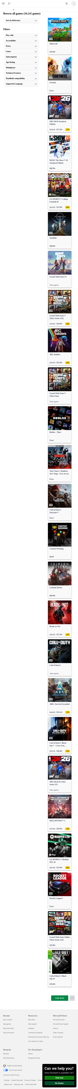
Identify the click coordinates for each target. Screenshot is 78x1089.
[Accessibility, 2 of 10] (21, 41)
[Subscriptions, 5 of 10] (21, 57)
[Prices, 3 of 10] (21, 46)
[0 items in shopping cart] (67, 3)
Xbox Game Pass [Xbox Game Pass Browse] (8, 1028)
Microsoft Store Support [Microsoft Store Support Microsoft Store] (61, 1024)
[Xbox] (7, 9)
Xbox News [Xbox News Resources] (31, 1019)
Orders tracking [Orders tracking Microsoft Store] (58, 1032)
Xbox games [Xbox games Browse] (7, 1024)
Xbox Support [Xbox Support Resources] (32, 1024)
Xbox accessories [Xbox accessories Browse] (8, 1032)
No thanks (59, 1083)
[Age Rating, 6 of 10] (21, 62)
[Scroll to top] (72, 998)
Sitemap (6, 1080)
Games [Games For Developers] (30, 1053)
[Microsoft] (39, 2)
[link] (59, 36)
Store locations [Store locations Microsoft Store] (58, 1037)
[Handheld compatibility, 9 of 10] (21, 78)
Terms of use (42, 1080)
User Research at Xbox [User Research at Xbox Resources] (35, 1041)
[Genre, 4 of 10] (21, 51)
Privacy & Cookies (30, 1080)
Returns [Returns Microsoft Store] (55, 1028)
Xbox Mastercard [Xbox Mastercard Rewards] (8, 1058)
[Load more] (59, 998)
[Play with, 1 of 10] (21, 35)
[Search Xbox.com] (9, 3)
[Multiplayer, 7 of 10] (21, 68)
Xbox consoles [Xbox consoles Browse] (7, 1019)
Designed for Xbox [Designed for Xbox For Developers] (34, 1058)
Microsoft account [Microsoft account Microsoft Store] (59, 1019)
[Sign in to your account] (74, 3)
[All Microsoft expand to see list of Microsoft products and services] (3, 3)
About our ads (18, 1084)
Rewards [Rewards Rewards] (6, 1053)
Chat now (59, 1078)
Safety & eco (8, 1084)
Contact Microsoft (17, 1080)
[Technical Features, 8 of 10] (21, 73)
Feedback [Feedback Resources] (31, 1028)
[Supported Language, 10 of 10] (21, 84)
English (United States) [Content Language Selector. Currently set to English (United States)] (14, 1065)
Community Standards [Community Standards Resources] (35, 1032)
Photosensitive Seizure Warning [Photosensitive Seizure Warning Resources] (38, 1037)
